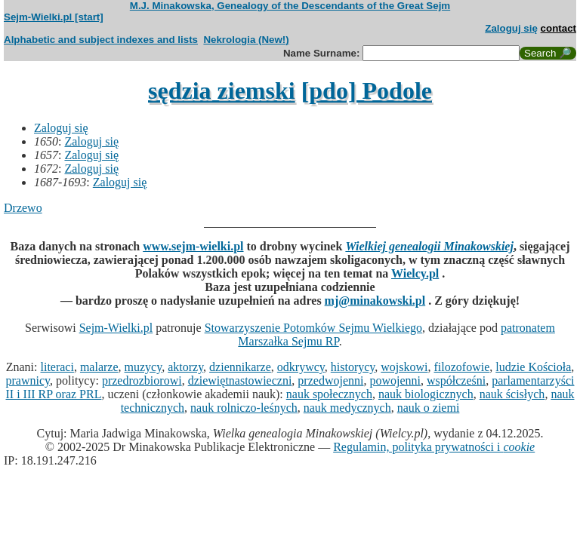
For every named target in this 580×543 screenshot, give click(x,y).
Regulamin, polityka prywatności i (434, 446)
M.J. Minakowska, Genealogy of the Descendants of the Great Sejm (290, 5)
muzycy (143, 366)
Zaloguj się (511, 28)
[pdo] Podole (366, 90)
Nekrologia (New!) (245, 39)
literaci (57, 366)
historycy (353, 366)
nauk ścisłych (512, 394)
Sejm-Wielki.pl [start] (53, 17)
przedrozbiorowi (142, 380)
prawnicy (28, 380)
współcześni (456, 380)
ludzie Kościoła (533, 366)
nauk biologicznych (426, 394)
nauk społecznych (329, 394)
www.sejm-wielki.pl (193, 246)
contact (558, 28)
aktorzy (185, 366)
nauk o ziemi (428, 407)
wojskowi (404, 366)
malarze (99, 366)
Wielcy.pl (415, 273)
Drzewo (23, 207)
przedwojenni (330, 380)
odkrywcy (301, 366)
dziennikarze (240, 366)
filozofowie (462, 366)
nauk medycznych (347, 407)
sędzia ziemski (221, 90)
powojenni (395, 380)
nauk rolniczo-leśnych (244, 407)
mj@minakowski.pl (375, 300)
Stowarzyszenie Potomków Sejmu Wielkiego (313, 327)
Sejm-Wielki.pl (116, 327)
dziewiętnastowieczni (240, 380)
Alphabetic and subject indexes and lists (101, 39)
